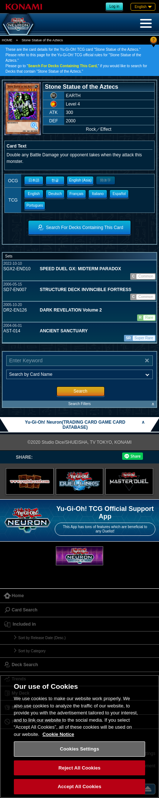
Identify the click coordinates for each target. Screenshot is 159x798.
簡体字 (105, 180)
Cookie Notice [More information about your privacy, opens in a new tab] (58, 734)
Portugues (34, 205)
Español (119, 194)
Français (77, 194)
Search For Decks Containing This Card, (63, 66)
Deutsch (55, 194)
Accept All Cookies (79, 786)
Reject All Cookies (79, 768)
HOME (7, 40)
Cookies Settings (79, 749)
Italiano (98, 194)
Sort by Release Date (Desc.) (42, 638)
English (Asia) (80, 180)
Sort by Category (32, 651)
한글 (55, 180)
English (34, 194)
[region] (79, 736)
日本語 (33, 180)
